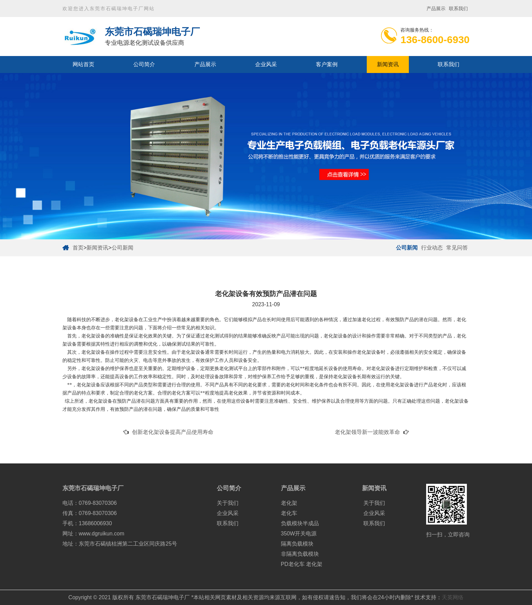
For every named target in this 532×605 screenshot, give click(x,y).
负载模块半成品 (300, 523)
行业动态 (432, 248)
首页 (78, 248)
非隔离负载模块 (300, 554)
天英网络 (452, 597)
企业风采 (266, 64)
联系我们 (458, 8)
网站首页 (83, 64)
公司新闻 (122, 248)
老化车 (289, 513)
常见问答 (457, 248)
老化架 (289, 503)
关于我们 (228, 503)
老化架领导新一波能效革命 (367, 432)
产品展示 (435, 8)
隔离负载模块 (297, 544)
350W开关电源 (299, 533)
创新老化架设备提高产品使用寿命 (172, 432)
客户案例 (327, 64)
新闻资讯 (388, 64)
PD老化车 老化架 (302, 564)
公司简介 (144, 64)
